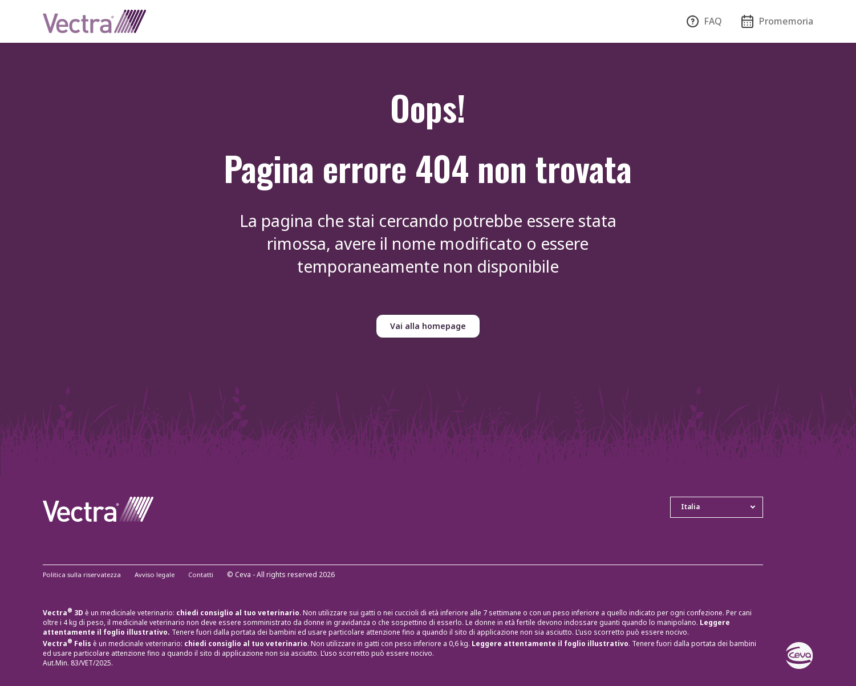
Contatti (208, 575)
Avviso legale (160, 575)
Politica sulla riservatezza (84, 575)
